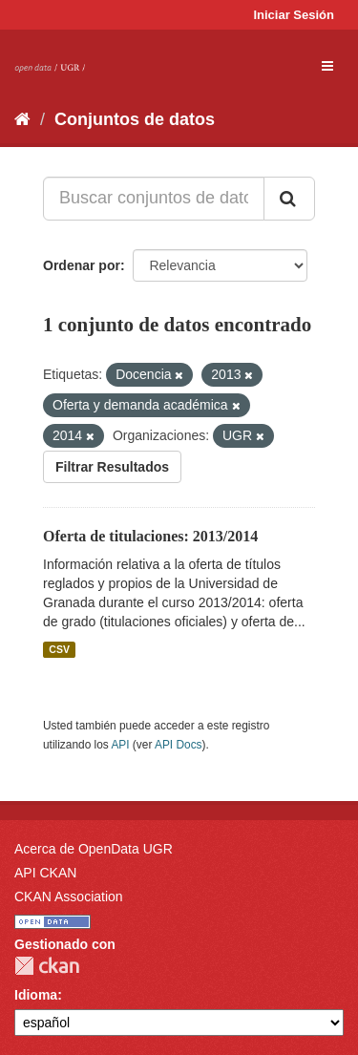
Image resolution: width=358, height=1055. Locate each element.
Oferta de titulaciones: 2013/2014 (150, 536)
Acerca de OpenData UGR (93, 848)
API (120, 744)
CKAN (46, 966)
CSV (59, 649)
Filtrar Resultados (112, 467)
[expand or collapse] (327, 66)
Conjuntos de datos (134, 119)
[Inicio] (22, 119)
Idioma (35, 994)
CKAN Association (68, 896)
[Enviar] (289, 199)
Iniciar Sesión (293, 15)
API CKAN (45, 872)
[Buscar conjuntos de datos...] (153, 199)
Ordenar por (81, 265)
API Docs (178, 744)
